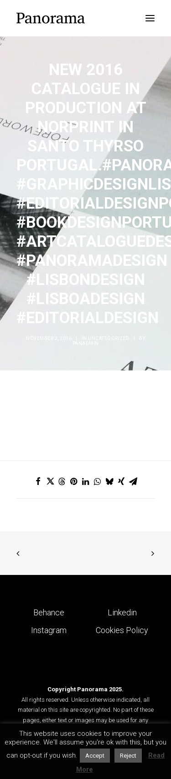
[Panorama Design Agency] (50, 18)
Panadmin (86, 343)
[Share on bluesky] (109, 481)
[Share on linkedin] (85, 481)
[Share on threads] (62, 481)
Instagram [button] (49, 630)
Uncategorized (109, 338)
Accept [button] (94, 755)
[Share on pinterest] (73, 481)
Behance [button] (48, 612)
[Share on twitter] (50, 481)
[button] (150, 18)
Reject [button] (128, 755)
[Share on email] (133, 481)
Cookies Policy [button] (122, 630)
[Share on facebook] (38, 481)
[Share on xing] (121, 481)
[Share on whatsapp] (97, 481)
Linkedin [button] (122, 612)
